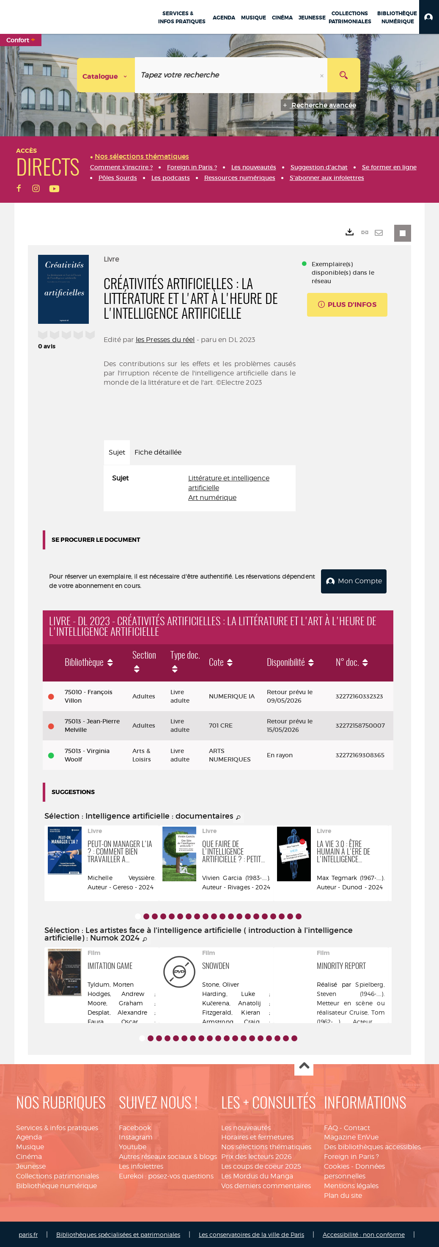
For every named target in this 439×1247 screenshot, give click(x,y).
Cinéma (29, 1155)
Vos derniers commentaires (266, 1184)
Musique (30, 1146)
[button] (429, 17)
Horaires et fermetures (257, 1136)
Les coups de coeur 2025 (261, 1165)
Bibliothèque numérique (56, 1184)
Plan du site (343, 1194)
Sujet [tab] (117, 452)
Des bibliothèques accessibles (372, 1146)
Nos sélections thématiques (266, 1146)
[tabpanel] (199, 488)
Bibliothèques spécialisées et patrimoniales (118, 1233)
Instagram (136, 1136)
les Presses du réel (165, 340)
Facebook (135, 1126)
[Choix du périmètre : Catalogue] (106, 75)
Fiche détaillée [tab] (157, 452)
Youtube (132, 1146)
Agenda (29, 1136)
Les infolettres (141, 1165)
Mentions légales (351, 1184)
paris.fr (28, 1233)
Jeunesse (31, 1165)
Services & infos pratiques (57, 1126)
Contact (357, 1126)
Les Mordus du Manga (257, 1174)
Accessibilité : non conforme (364, 1233)
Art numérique (212, 498)
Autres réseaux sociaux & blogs (168, 1155)
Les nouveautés (246, 1126)
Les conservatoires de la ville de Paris (251, 1233)
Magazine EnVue (351, 1136)
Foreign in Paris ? (351, 1155)
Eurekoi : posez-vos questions (166, 1174)
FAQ (331, 1126)
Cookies (336, 1165)
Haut (303, 1065)
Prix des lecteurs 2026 (256, 1155)
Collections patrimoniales (57, 1174)
